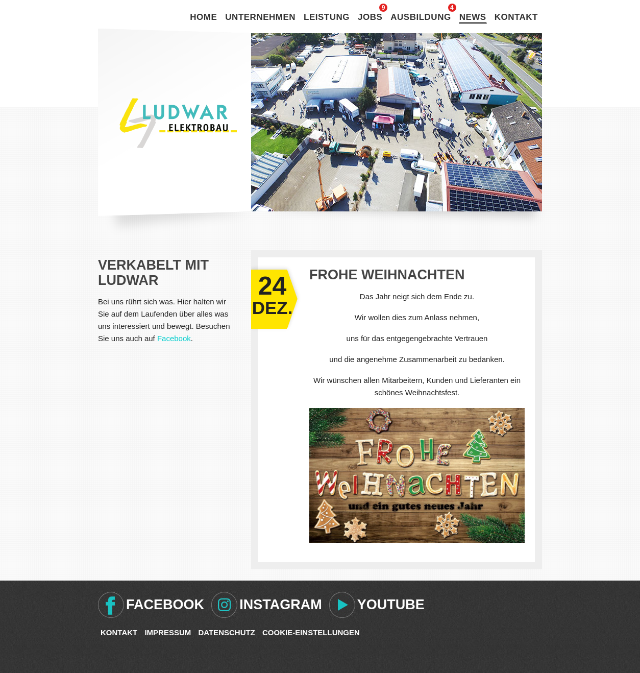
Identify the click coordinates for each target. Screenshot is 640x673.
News (472, 17)
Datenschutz (226, 632)
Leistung (327, 17)
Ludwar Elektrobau (178, 123)
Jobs (370, 17)
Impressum (167, 632)
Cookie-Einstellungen (311, 632)
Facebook (174, 338)
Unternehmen (260, 17)
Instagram (280, 604)
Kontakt (516, 17)
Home (203, 17)
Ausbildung (420, 17)
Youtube (391, 604)
